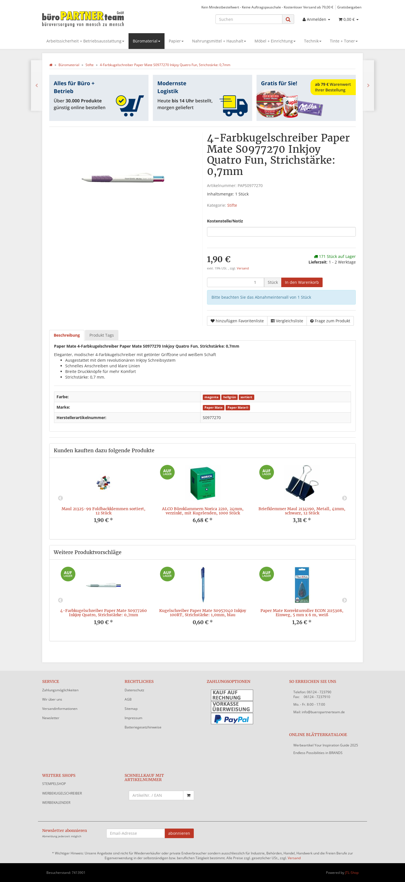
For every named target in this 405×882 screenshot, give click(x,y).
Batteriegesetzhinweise (143, 727)
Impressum (133, 718)
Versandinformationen (59, 708)
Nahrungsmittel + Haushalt (219, 41)
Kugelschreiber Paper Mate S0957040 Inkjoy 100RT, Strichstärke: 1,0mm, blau (202, 612)
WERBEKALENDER (56, 802)
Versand (243, 268)
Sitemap (131, 708)
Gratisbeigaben (349, 7)
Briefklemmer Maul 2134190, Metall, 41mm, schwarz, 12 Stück (301, 511)
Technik (312, 41)
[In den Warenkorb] (302, 282)
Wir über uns (52, 699)
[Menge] (235, 282)
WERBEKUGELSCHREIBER (62, 793)
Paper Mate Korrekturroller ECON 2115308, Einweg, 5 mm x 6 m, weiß (301, 612)
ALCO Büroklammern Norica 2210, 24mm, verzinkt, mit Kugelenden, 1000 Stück (203, 511)
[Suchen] (248, 19)
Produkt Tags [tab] (101, 335)
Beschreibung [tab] (67, 335)
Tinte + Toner (344, 41)
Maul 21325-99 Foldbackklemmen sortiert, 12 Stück (103, 511)
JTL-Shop (352, 872)
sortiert (246, 397)
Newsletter (50, 718)
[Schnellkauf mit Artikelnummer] (156, 795)
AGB (128, 699)
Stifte (232, 205)
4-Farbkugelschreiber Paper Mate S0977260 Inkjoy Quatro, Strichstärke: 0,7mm (103, 612)
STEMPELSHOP (54, 783)
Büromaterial (146, 41)
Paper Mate (213, 408)
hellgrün (229, 397)
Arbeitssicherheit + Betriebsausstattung (85, 41)
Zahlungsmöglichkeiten (60, 690)
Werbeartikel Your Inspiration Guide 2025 (325, 745)
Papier (176, 41)
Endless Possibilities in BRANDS (318, 752)
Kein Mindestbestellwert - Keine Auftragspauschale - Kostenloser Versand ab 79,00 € (267, 7)
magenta (211, 397)
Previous (60, 498)
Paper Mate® (238, 408)
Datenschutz (134, 690)
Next (344, 498)
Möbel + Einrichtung (275, 41)
